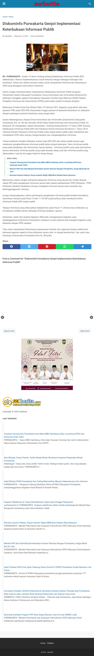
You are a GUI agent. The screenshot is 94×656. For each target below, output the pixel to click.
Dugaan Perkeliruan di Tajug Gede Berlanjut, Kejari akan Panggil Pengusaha (38, 502)
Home (42, 643)
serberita (50, 652)
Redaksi (50, 643)
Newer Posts (9, 331)
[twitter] (29, 246)
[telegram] (82, 246)
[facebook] (11, 246)
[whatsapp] (65, 246)
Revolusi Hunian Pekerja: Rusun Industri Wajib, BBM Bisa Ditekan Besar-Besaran (43, 175)
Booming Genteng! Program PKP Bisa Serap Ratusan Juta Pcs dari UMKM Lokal (40, 614)
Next (91, 317)
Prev (2, 317)
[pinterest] (47, 246)
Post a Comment (37, 36)
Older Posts (84, 331)
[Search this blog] (89, 3)
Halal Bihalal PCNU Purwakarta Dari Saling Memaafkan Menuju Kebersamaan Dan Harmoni (46, 481)
